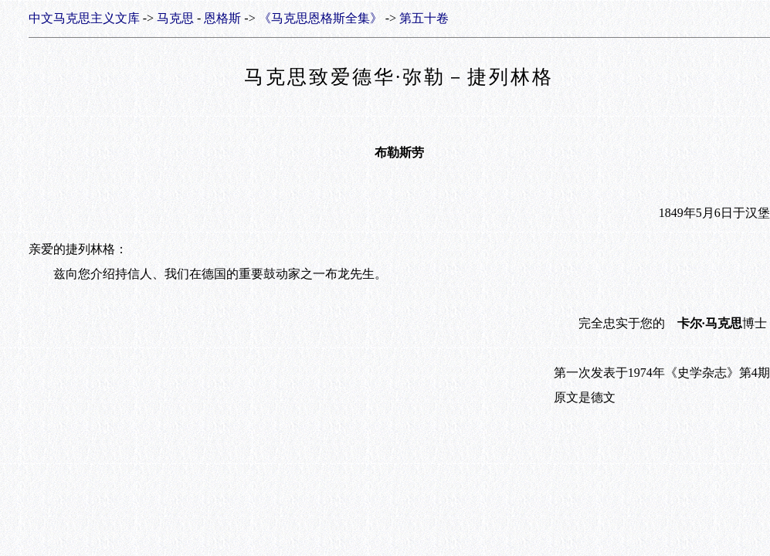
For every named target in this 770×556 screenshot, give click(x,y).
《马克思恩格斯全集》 (320, 18)
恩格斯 (222, 18)
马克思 (175, 18)
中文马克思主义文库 (84, 18)
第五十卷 (424, 18)
